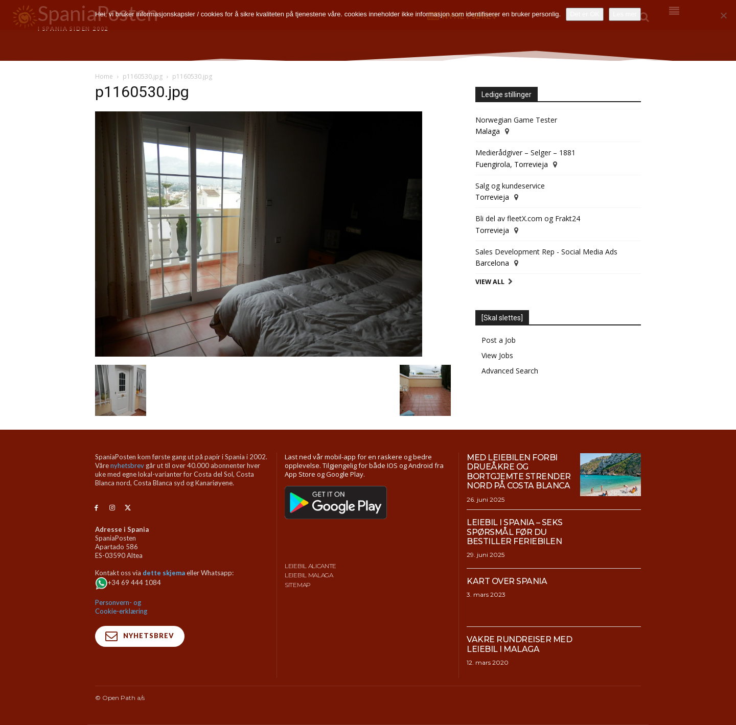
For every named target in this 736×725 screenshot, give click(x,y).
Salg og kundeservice (510, 186)
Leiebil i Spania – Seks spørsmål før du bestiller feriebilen (515, 532)
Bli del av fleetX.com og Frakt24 (527, 218)
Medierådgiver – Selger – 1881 (525, 152)
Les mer (625, 14)
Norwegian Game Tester (516, 120)
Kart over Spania (507, 581)
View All (489, 281)
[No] (723, 15)
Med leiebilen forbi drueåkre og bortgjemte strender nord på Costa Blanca (519, 471)
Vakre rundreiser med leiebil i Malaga (519, 644)
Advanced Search (509, 371)
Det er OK (585, 14)
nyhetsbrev (127, 465)
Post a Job (498, 340)
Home (104, 76)
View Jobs (497, 355)
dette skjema (164, 573)
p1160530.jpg (143, 76)
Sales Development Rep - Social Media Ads (546, 251)
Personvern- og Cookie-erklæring (121, 606)
